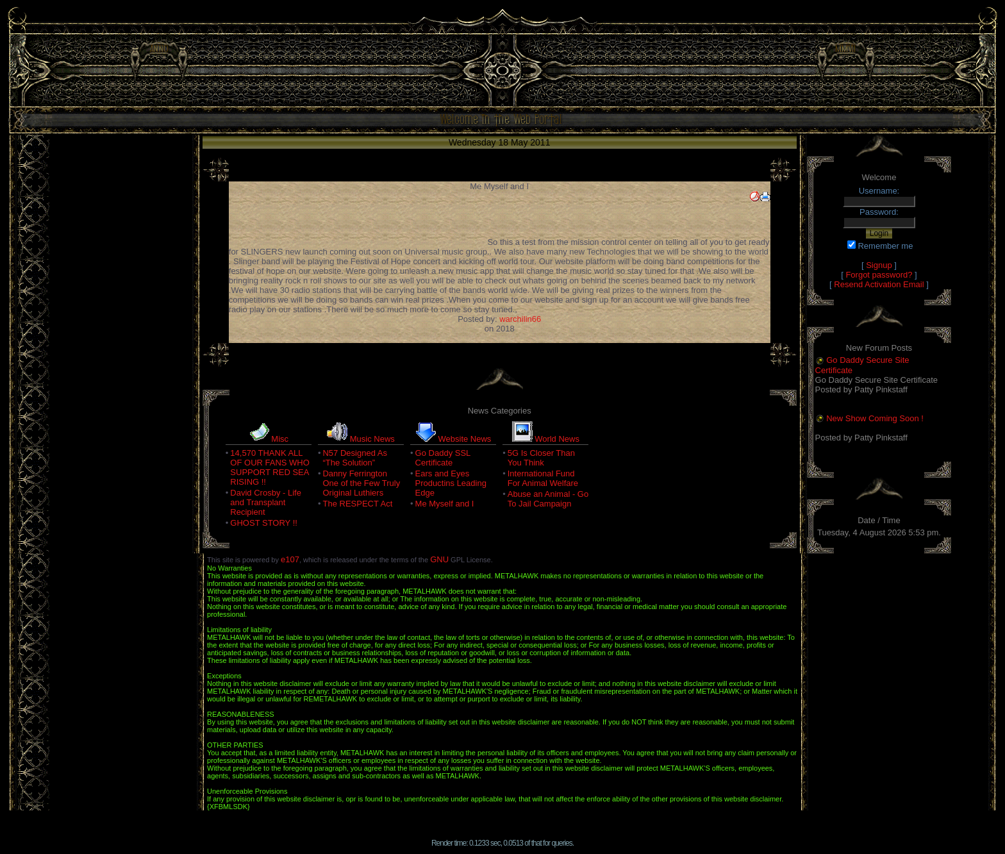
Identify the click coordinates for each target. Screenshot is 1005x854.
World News (557, 439)
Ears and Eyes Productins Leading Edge (450, 483)
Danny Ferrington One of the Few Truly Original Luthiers (361, 483)
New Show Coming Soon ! (875, 418)
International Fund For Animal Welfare (543, 478)
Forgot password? (878, 275)
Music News (372, 439)
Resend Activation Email (879, 284)
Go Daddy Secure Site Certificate (862, 365)
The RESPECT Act (357, 503)
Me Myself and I (444, 503)
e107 (290, 559)
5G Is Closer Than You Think (541, 457)
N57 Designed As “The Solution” (354, 457)
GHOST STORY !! (263, 523)
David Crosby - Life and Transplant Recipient (265, 502)
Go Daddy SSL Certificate (442, 457)
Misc (279, 439)
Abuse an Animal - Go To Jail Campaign (548, 498)
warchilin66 (520, 319)
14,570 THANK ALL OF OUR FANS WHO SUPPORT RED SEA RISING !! (270, 467)
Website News (465, 439)
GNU (439, 559)
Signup (879, 265)
